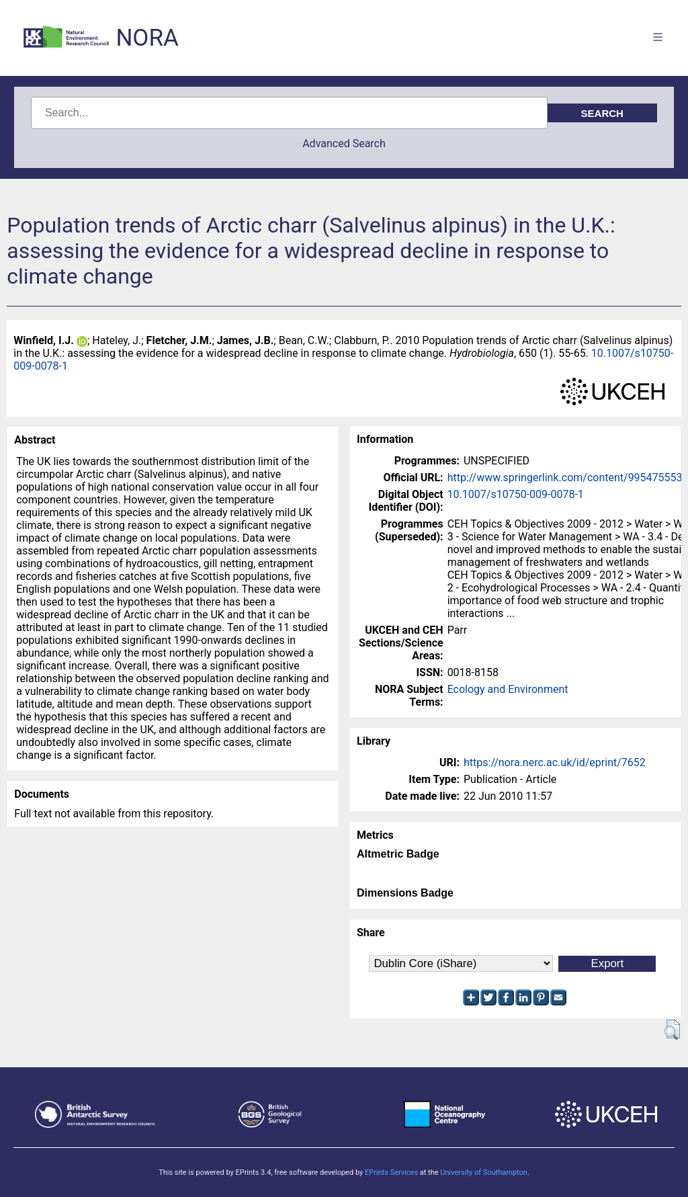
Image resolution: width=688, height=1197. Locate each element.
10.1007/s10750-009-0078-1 (515, 494)
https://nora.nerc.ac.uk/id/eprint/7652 (555, 762)
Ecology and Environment (507, 689)
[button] (672, 1030)
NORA (147, 38)
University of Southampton (483, 1172)
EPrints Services (391, 1172)
